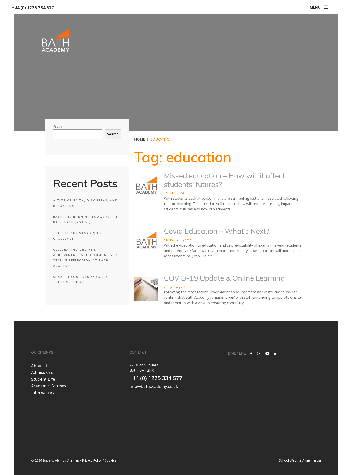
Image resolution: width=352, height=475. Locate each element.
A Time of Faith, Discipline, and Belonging (85, 203)
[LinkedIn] (275, 353)
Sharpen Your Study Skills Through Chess (80, 279)
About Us (40, 365)
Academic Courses (48, 386)
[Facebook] (251, 353)
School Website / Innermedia (300, 460)
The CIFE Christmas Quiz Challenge (77, 236)
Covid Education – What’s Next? (216, 232)
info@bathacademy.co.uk (154, 386)
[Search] (331, 7)
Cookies (110, 460)
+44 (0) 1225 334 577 (35, 7)
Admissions (42, 372)
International (44, 392)
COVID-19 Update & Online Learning (224, 279)
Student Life (43, 379)
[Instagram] (258, 353)
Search (59, 126)
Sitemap (73, 460)
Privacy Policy (92, 460)
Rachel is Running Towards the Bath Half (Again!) (85, 219)
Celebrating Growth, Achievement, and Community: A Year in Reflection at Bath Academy (85, 258)
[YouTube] (267, 353)
